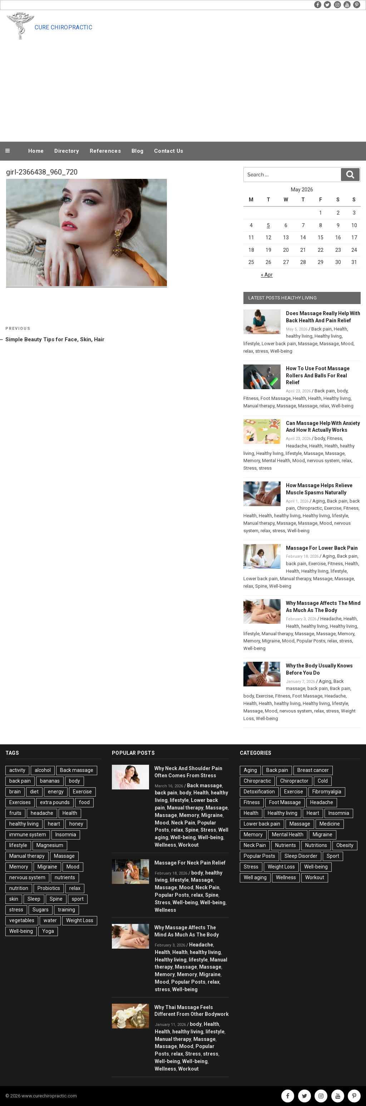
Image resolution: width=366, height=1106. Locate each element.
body (342, 390)
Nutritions (316, 845)
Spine (261, 586)
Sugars (41, 909)
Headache (296, 446)
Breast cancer (313, 770)
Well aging (255, 877)
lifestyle (251, 343)
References (105, 151)
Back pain (321, 329)
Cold (323, 781)
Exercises (20, 802)
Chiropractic (309, 508)
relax (248, 351)
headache (42, 813)
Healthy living (328, 336)
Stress (250, 468)
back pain (296, 563)
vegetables (21, 920)
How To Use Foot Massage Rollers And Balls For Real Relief (318, 376)
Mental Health (276, 460)
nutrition (18, 888)
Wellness (165, 845)
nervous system (323, 460)
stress (261, 351)
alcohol (43, 770)
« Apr (267, 275)
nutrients (65, 877)
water (50, 920)
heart (54, 824)
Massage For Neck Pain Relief (190, 863)
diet (34, 791)
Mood (347, 343)
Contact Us (168, 151)
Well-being (281, 351)
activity (17, 770)
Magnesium (49, 845)
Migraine (271, 640)
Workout (188, 845)
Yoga (48, 931)
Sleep (34, 899)
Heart (313, 813)
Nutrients (285, 845)
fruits (15, 813)
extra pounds (55, 802)
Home (36, 151)
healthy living (299, 336)
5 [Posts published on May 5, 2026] (268, 225)
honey (76, 824)
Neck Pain (183, 823)
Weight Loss (79, 920)
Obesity (344, 845)
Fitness (250, 398)
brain (15, 791)
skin (13, 899)
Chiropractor (294, 781)
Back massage (76, 770)
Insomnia (65, 834)
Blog (137, 151)
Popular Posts (311, 640)
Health (340, 329)
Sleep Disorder (301, 856)
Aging (318, 501)
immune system (27, 834)
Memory (251, 460)
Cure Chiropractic (63, 27)
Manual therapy (258, 405)
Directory (66, 151)
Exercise (332, 508)
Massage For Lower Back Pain (322, 548)
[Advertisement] (197, 86)
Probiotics (49, 888)
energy (56, 791)
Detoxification (259, 791)
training (66, 909)
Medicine (330, 824)
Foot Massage (276, 398)
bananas (50, 781)
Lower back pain (279, 343)
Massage (307, 343)
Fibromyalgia (326, 791)
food (84, 802)
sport (78, 899)
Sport (333, 856)
